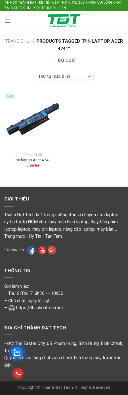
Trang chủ (17, 41)
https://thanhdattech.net (39, 307)
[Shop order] (64, 76)
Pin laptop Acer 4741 (33, 159)
